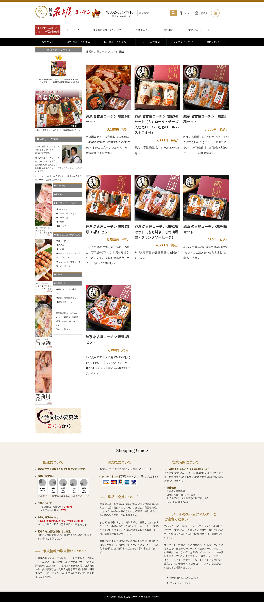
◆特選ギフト (60, 283)
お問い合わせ (195, 30)
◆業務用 (58, 274)
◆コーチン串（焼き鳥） (67, 213)
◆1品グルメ (61, 209)
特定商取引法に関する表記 (184, 577)
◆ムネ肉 (60, 249)
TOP (76, 30)
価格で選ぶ (212, 42)
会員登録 (203, 13)
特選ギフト (48, 42)
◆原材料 (58, 194)
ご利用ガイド (143, 30)
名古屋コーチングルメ (116, 42)
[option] (59, 69)
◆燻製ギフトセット (65, 302)
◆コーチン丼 (62, 217)
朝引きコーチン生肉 (79, 42)
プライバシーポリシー (181, 583)
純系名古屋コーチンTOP (100, 51)
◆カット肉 (61, 241)
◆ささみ (60, 245)
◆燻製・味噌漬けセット (67, 298)
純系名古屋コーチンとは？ (107, 30)
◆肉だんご (61, 226)
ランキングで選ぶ (183, 42)
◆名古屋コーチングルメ (65, 203)
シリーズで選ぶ (151, 42)
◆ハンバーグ (60, 186)
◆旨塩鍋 (60, 222)
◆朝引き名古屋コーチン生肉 (67, 234)
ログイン (188, 13)
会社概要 (168, 30)
